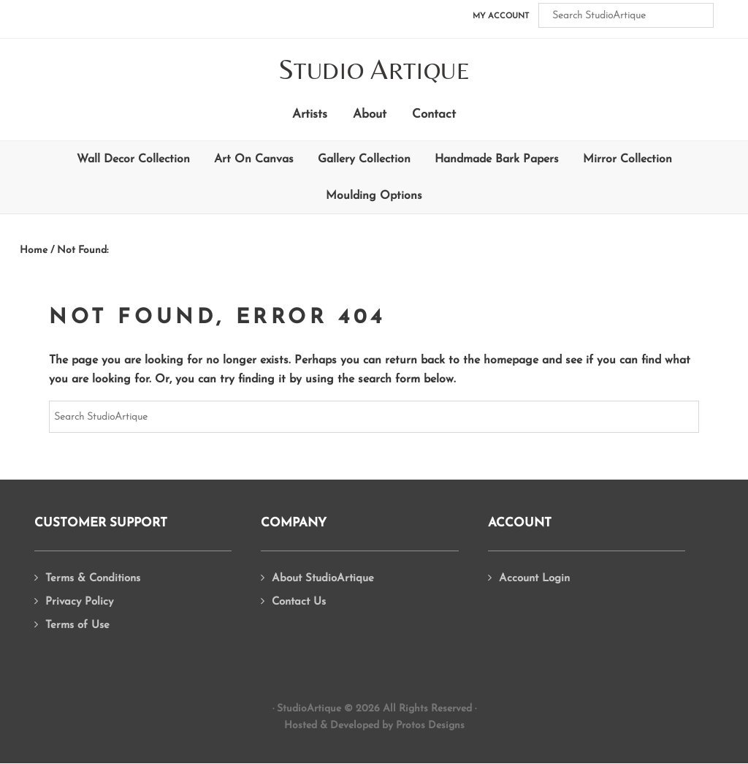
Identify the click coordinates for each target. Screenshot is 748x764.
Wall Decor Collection (133, 159)
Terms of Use (77, 625)
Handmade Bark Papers (497, 159)
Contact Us (299, 602)
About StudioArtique (323, 578)
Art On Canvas (254, 159)
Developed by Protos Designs (397, 725)
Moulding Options (374, 196)
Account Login (534, 578)
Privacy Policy (79, 602)
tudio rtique (374, 70)
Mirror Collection (627, 159)
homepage (511, 360)
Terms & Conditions (92, 578)
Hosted (300, 725)
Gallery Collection (364, 159)
